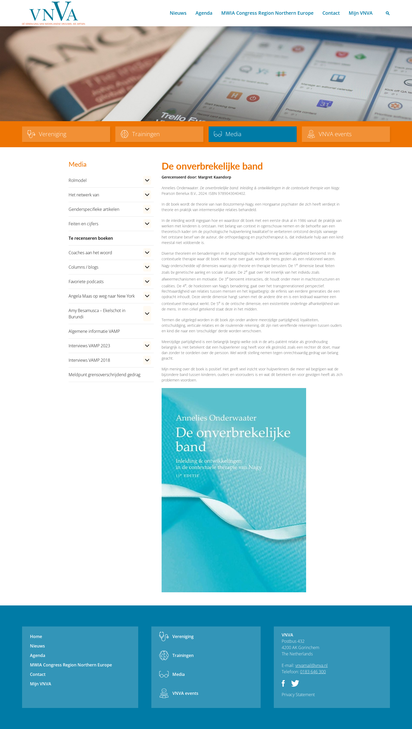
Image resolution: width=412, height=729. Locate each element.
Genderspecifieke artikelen (94, 209)
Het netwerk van (84, 195)
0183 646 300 (313, 672)
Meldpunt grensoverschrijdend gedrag (104, 375)
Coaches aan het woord (90, 253)
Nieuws (178, 13)
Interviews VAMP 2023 (89, 346)
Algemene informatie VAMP (94, 331)
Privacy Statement (298, 694)
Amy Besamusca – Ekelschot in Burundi (97, 314)
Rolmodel (78, 180)
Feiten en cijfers (83, 224)
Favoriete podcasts (86, 281)
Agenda (203, 13)
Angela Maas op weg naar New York (102, 296)
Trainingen (183, 655)
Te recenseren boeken (91, 238)
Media (178, 674)
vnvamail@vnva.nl (311, 665)
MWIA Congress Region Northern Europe (267, 13)
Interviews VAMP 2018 (89, 360)
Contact (331, 13)
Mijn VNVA (361, 13)
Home (159, 13)
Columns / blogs (83, 267)
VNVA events (185, 693)
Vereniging (183, 636)
